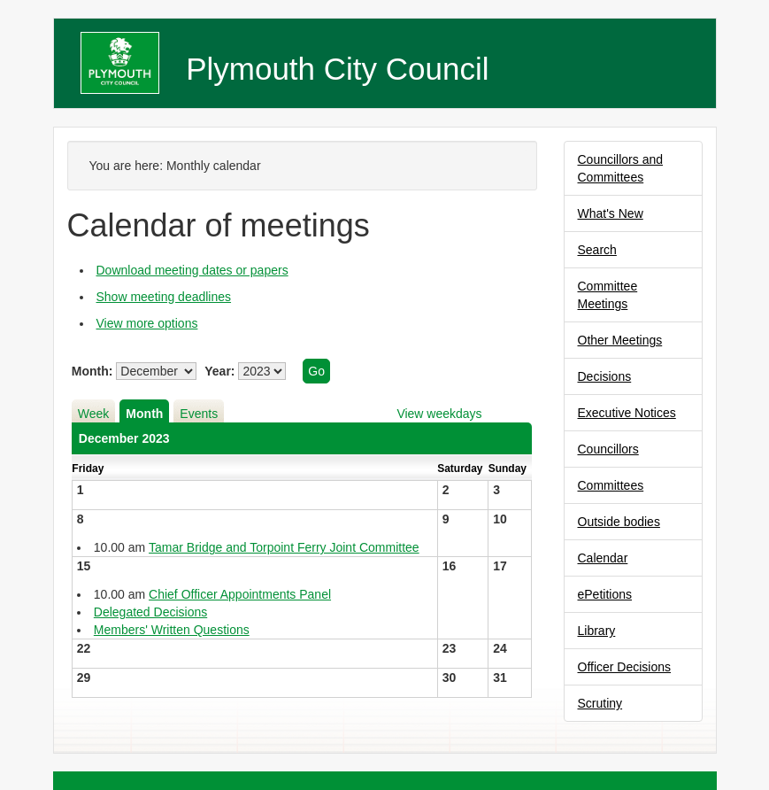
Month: (92, 371)
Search (597, 250)
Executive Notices (627, 413)
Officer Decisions (625, 667)
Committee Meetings (608, 295)
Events (199, 414)
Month (144, 414)
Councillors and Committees (621, 168)
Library (597, 630)
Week (94, 414)
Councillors (608, 449)
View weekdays (438, 414)
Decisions (605, 376)
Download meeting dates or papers (192, 270)
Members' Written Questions (172, 630)
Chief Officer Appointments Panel (240, 594)
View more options (147, 323)
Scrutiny (600, 703)
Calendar (603, 558)
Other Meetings (620, 340)
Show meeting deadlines (164, 297)
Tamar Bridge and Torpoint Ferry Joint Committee (284, 547)
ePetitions (605, 594)
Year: (219, 371)
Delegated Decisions (150, 612)
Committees (611, 485)
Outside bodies (619, 522)
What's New (610, 213)
